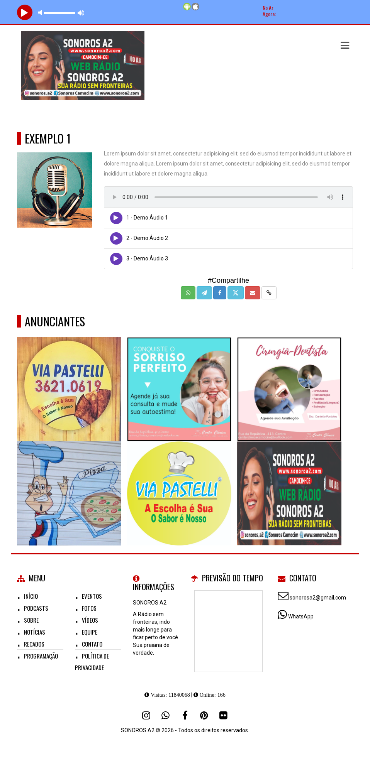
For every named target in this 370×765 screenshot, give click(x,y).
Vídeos (90, 620)
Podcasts (36, 608)
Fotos (89, 608)
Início (31, 596)
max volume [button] (81, 12)
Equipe (89, 632)
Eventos (92, 596)
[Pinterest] (204, 715)
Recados (34, 644)
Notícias (34, 632)
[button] (345, 45)
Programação (41, 656)
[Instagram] (146, 715)
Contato (92, 644)
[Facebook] (185, 715)
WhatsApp (301, 616)
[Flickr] (224, 715)
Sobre (31, 620)
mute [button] (41, 12)
